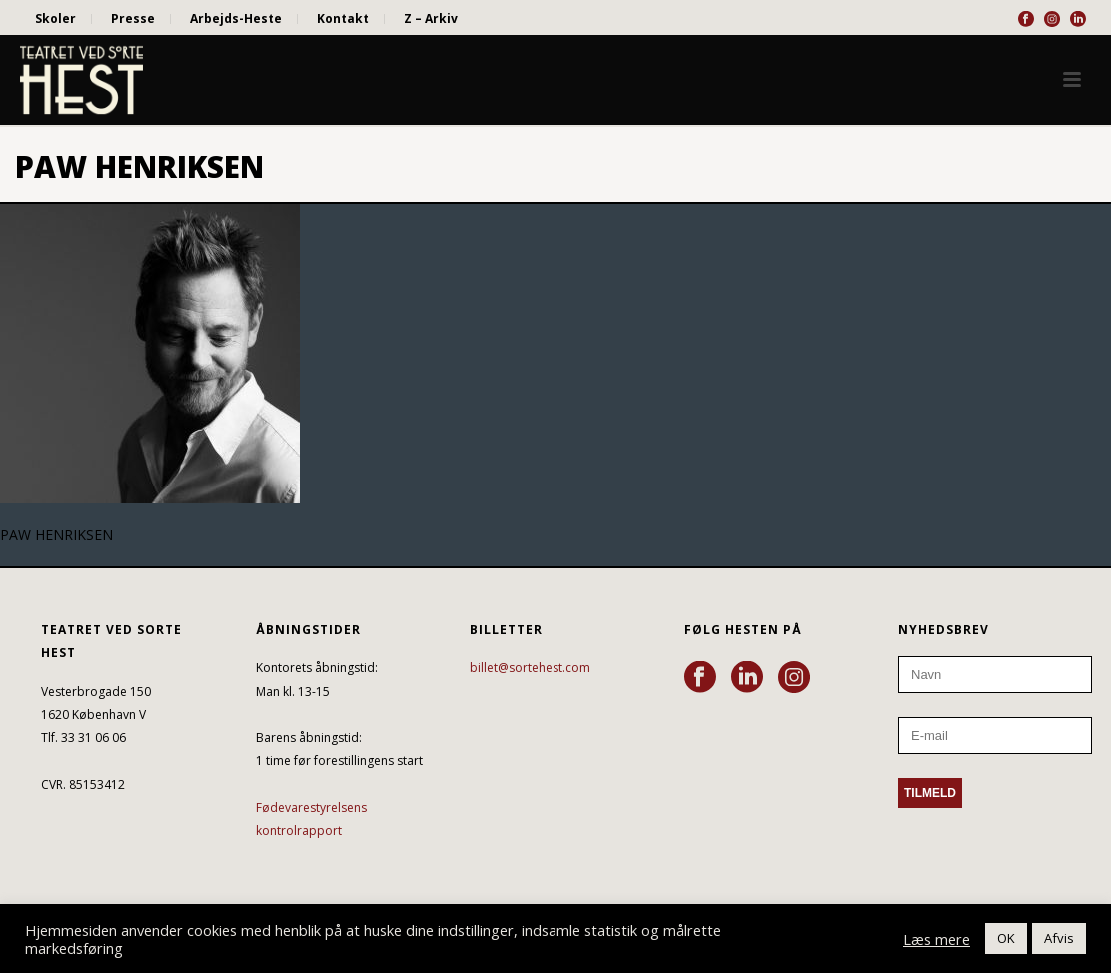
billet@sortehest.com (530, 667)
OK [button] (1006, 938)
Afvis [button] (1059, 938)
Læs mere (936, 939)
